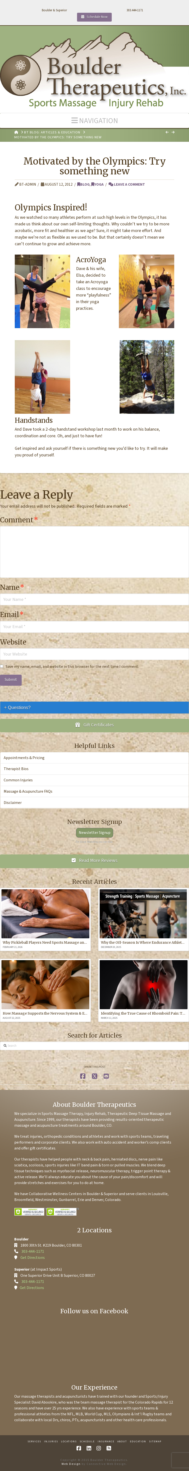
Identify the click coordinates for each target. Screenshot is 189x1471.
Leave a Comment (127, 184)
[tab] (94, 707)
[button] (94, 120)
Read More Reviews (95, 860)
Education (138, 1441)
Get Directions (32, 1257)
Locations (69, 1441)
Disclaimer (13, 802)
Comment (19, 520)
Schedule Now (94, 16)
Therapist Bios (16, 769)
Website (13, 642)
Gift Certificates (94, 725)
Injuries (51, 1441)
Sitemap (155, 1441)
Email (12, 614)
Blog (83, 184)
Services (34, 1441)
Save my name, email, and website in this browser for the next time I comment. (72, 666)
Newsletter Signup (94, 832)
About (122, 1441)
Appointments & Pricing (24, 758)
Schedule (87, 1441)
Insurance (106, 1441)
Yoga (97, 184)
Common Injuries (18, 780)
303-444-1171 (32, 1251)
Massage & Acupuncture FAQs (28, 791)
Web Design (71, 1464)
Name (12, 587)
